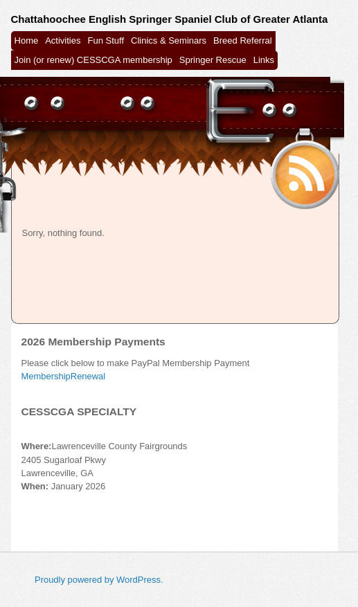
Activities (62, 40)
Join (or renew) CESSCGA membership (93, 60)
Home (27, 40)
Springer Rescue (213, 60)
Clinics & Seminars (168, 40)
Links (263, 60)
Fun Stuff (106, 40)
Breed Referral (242, 40)
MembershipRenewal (63, 376)
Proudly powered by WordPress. (99, 579)
